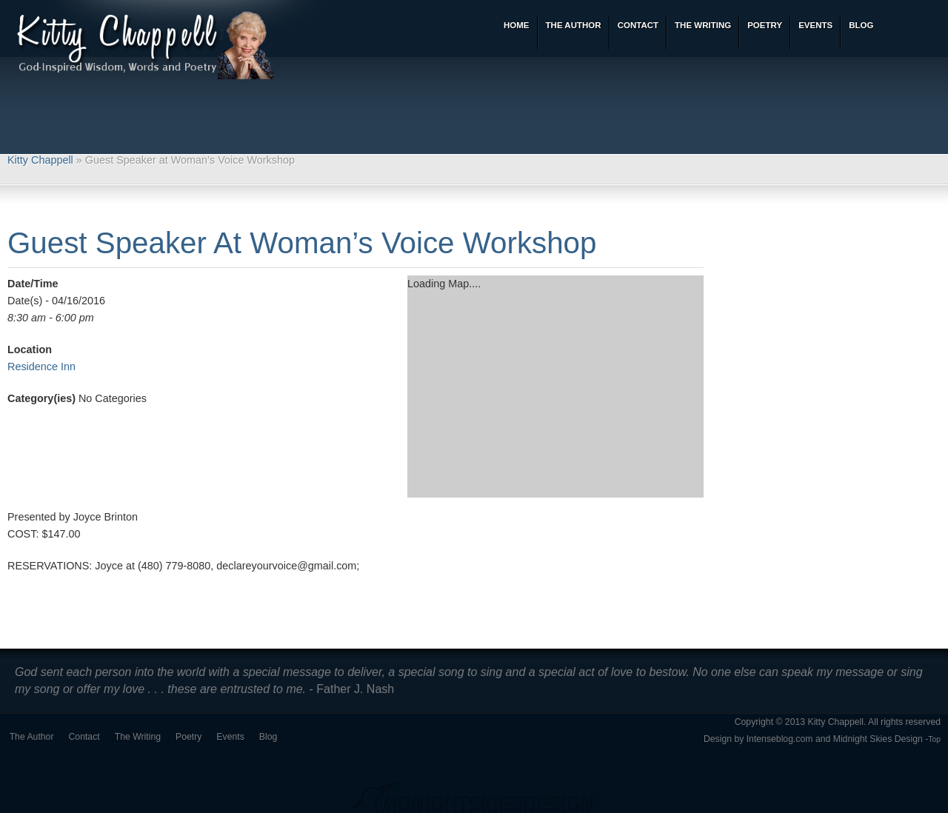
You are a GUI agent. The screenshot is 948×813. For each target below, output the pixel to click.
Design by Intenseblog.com (758, 739)
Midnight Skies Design (878, 739)
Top (934, 739)
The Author (32, 737)
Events (230, 737)
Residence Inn (41, 366)
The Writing (138, 737)
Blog (268, 737)
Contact (84, 737)
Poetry (188, 737)
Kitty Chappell (40, 160)
